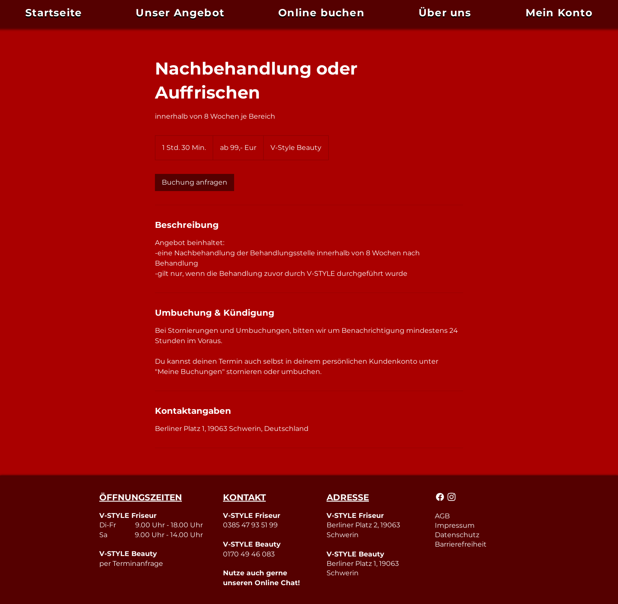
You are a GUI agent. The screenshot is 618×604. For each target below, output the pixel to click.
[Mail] (440, 496)
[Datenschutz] (476, 534)
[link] (194, 182)
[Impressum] (476, 525)
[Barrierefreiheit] (476, 544)
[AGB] (476, 515)
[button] (559, 12)
